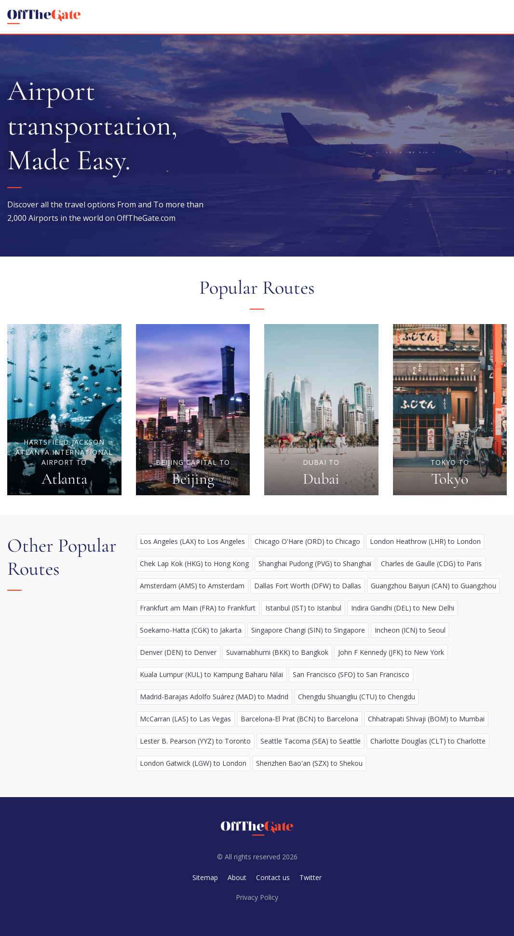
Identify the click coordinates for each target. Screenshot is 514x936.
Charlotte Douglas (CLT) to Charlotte (428, 741)
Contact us (273, 877)
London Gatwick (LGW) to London (193, 763)
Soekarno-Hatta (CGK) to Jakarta (191, 630)
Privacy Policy (257, 897)
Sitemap (205, 877)
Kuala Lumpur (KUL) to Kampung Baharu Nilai (211, 674)
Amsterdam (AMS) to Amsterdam (192, 585)
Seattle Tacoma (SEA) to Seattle (310, 741)
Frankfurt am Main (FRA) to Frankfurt (198, 607)
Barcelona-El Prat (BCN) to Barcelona (299, 718)
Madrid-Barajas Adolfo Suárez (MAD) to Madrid (214, 696)
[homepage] (44, 17)
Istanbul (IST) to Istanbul (303, 607)
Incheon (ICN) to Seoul (410, 630)
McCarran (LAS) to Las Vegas (185, 718)
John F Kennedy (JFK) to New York (391, 652)
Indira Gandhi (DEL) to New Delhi (402, 607)
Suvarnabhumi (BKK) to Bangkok (277, 652)
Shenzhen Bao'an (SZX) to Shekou (309, 763)
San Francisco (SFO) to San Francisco (351, 674)
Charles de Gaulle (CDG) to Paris (431, 563)
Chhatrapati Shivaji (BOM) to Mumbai (426, 718)
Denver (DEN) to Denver (178, 652)
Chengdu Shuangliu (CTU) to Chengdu (356, 696)
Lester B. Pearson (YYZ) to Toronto (195, 741)
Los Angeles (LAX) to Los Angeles (192, 541)
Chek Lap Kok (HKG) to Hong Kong (194, 563)
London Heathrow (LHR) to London (425, 541)
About (237, 877)
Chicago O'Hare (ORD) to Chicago (307, 541)
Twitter (310, 877)
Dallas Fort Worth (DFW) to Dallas (307, 585)
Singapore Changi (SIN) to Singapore (308, 630)
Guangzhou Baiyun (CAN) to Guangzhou (433, 585)
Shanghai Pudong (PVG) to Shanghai (314, 563)
